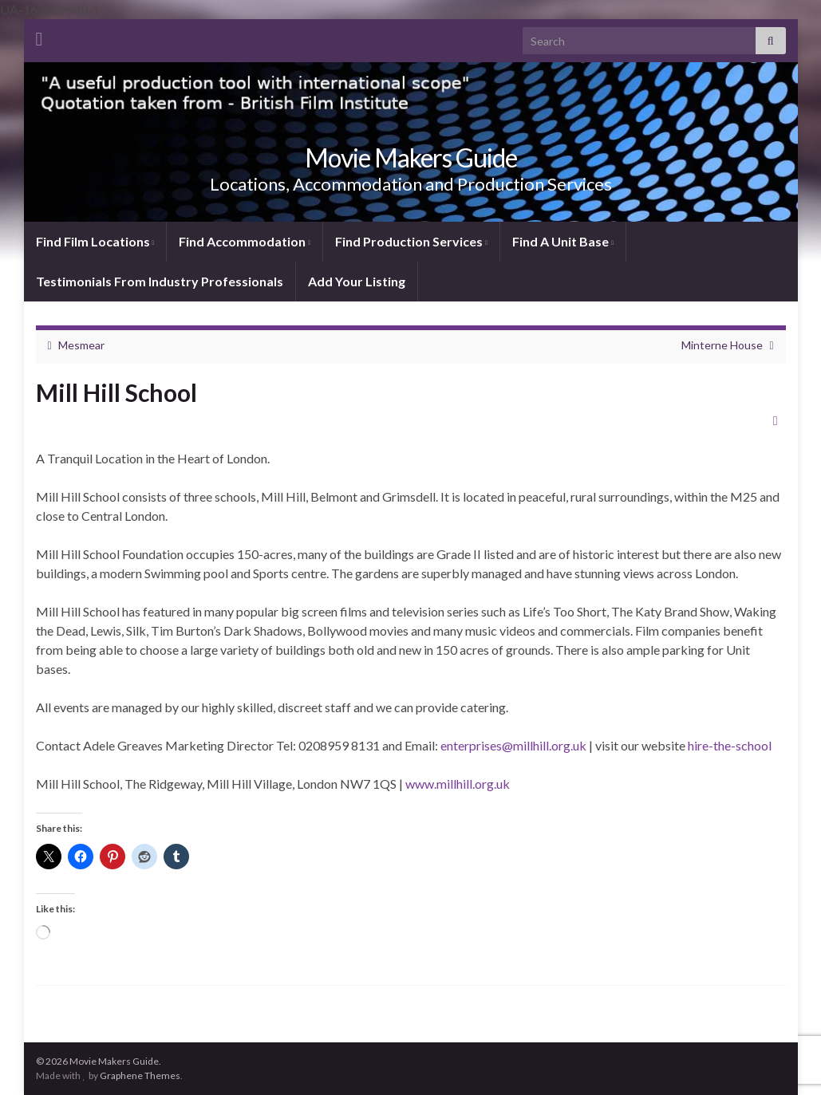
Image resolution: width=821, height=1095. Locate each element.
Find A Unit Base (563, 241)
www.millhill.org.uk (457, 783)
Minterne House (722, 345)
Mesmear (81, 345)
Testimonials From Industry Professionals (159, 281)
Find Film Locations (95, 241)
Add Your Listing (356, 281)
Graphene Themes (140, 1075)
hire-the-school (730, 745)
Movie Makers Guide (411, 157)
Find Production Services (411, 241)
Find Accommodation (244, 241)
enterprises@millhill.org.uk (513, 745)
